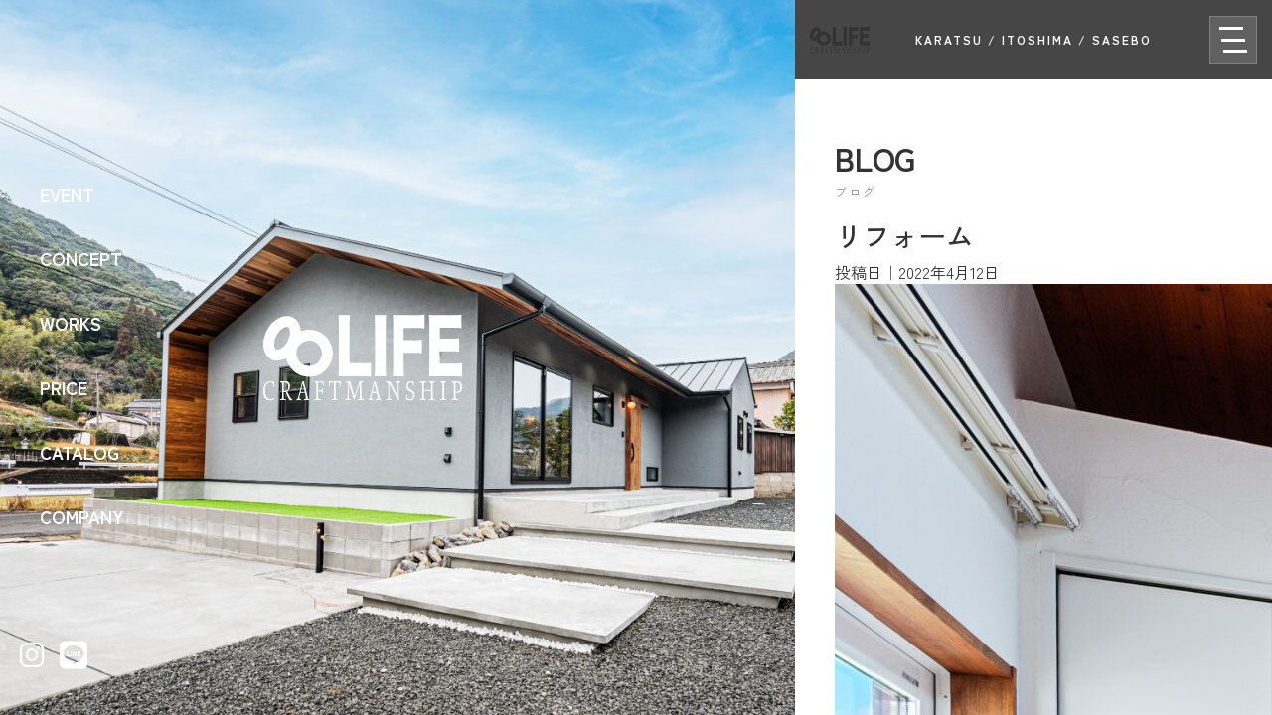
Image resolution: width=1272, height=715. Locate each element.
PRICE (63, 387)
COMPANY (82, 516)
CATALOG (79, 452)
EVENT (67, 194)
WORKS (70, 323)
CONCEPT (81, 258)
